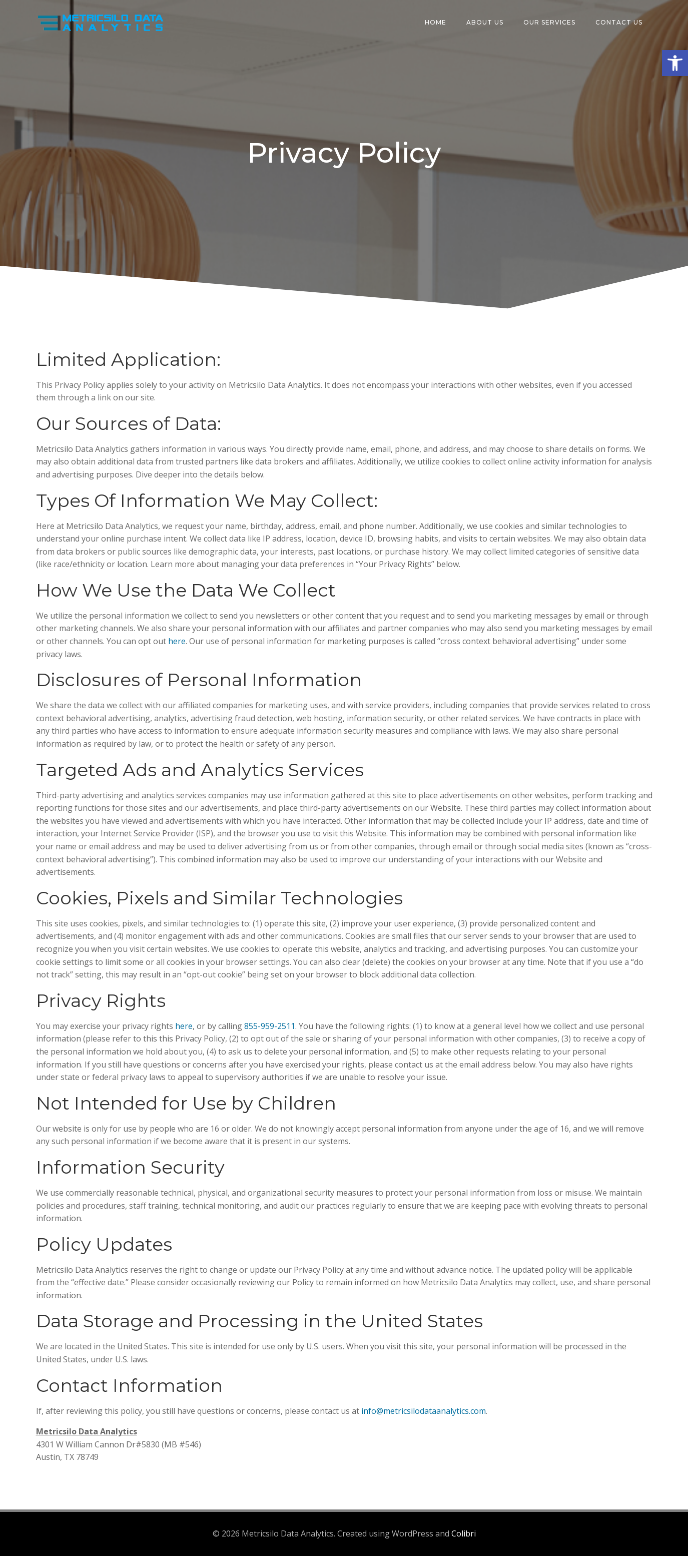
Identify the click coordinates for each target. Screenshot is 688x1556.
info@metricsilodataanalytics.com (423, 1410)
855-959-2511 (269, 1025)
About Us (484, 22)
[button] (675, 63)
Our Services (549, 22)
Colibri (463, 1533)
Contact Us (618, 22)
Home (435, 22)
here (177, 641)
